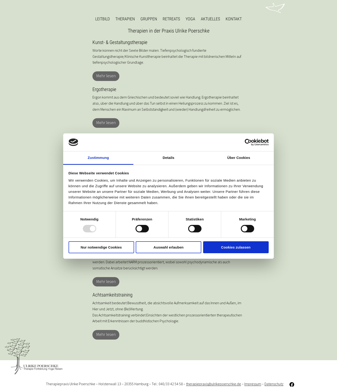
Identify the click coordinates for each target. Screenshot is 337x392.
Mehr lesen (106, 75)
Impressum (252, 384)
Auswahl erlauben (168, 247)
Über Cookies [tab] (238, 158)
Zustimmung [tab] (98, 158)
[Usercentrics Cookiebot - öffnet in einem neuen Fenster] (248, 142)
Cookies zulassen (236, 247)
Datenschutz (273, 384)
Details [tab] (168, 158)
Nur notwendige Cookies (101, 247)
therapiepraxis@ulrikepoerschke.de (213, 384)
